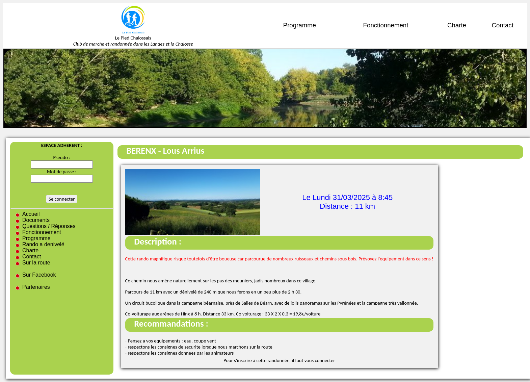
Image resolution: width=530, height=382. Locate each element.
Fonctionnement (385, 25)
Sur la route (36, 262)
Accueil (31, 214)
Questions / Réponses (48, 226)
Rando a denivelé (43, 244)
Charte (456, 25)
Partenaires (36, 287)
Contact (502, 25)
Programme (299, 25)
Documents (36, 220)
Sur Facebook (39, 275)
